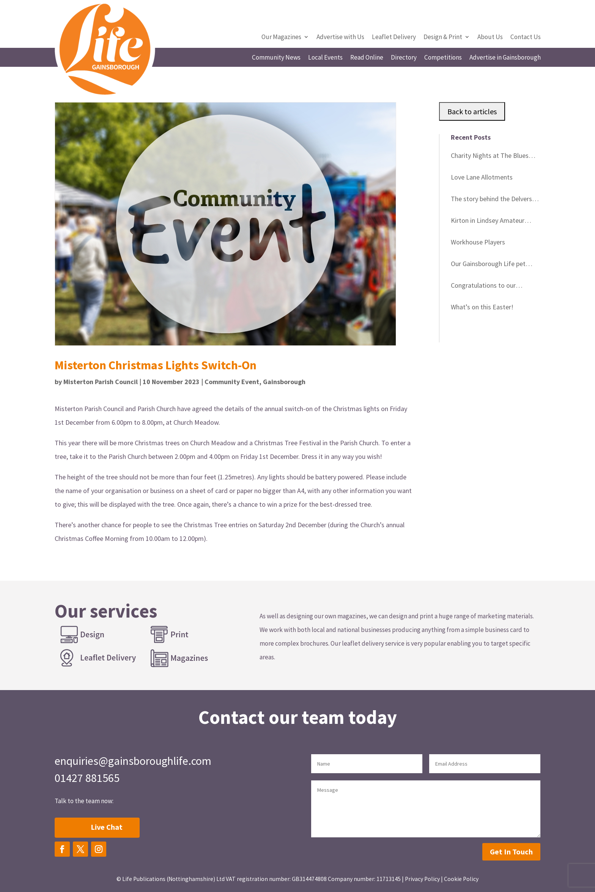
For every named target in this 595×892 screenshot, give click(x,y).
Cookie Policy (461, 879)
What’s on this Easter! (482, 307)
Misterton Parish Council (100, 381)
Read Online (366, 58)
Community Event (232, 381)
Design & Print (442, 37)
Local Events (325, 58)
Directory (404, 58)
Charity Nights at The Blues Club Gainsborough (490, 156)
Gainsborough (284, 381)
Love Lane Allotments (482, 177)
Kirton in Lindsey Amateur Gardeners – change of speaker (495, 221)
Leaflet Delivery (394, 37)
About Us (490, 37)
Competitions (443, 58)
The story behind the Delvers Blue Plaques (491, 200)
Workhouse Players (478, 242)
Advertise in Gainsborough (505, 58)
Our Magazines (281, 37)
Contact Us (525, 37)
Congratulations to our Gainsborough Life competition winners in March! (495, 286)
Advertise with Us (340, 37)
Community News (276, 58)
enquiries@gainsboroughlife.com (133, 760)
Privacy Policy (422, 879)
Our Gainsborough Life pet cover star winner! (488, 265)
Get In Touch (511, 851)
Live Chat (107, 827)
